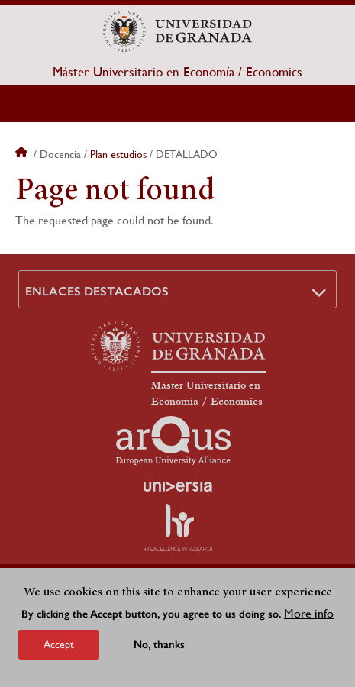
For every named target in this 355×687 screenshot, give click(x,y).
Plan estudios (118, 154)
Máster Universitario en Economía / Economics (177, 71)
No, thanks (159, 644)
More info (309, 613)
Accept (59, 644)
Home (23, 154)
